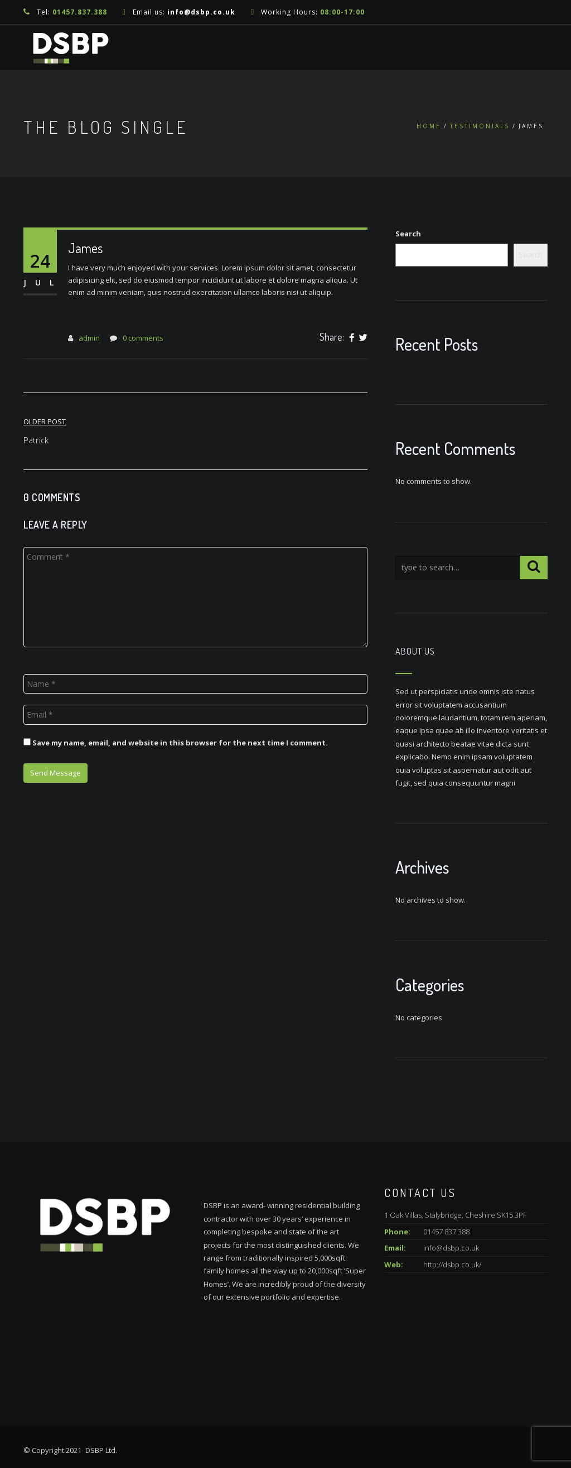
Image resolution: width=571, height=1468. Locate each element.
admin (89, 338)
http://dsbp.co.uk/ (452, 1264)
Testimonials (480, 126)
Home (429, 126)
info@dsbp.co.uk (201, 12)
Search (408, 234)
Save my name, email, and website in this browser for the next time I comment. (180, 743)
